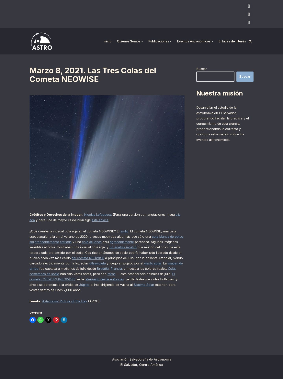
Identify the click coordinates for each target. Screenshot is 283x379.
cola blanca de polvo (167, 237)
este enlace (100, 220)
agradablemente (122, 242)
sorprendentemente (44, 242)
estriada (66, 242)
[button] (142, 41)
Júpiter (84, 285)
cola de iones (92, 242)
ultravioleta (97, 263)
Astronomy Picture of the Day (64, 301)
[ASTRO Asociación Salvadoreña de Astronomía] (41, 41)
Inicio (107, 41)
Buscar (201, 69)
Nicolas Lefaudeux (98, 215)
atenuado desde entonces (104, 279)
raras (111, 274)
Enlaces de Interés (232, 41)
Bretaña (103, 269)
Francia (116, 269)
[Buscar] (250, 41)
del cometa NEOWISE (88, 258)
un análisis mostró (123, 247)
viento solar (152, 263)
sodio (124, 231)
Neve (33, 374)
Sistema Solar (144, 285)
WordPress (77, 374)
